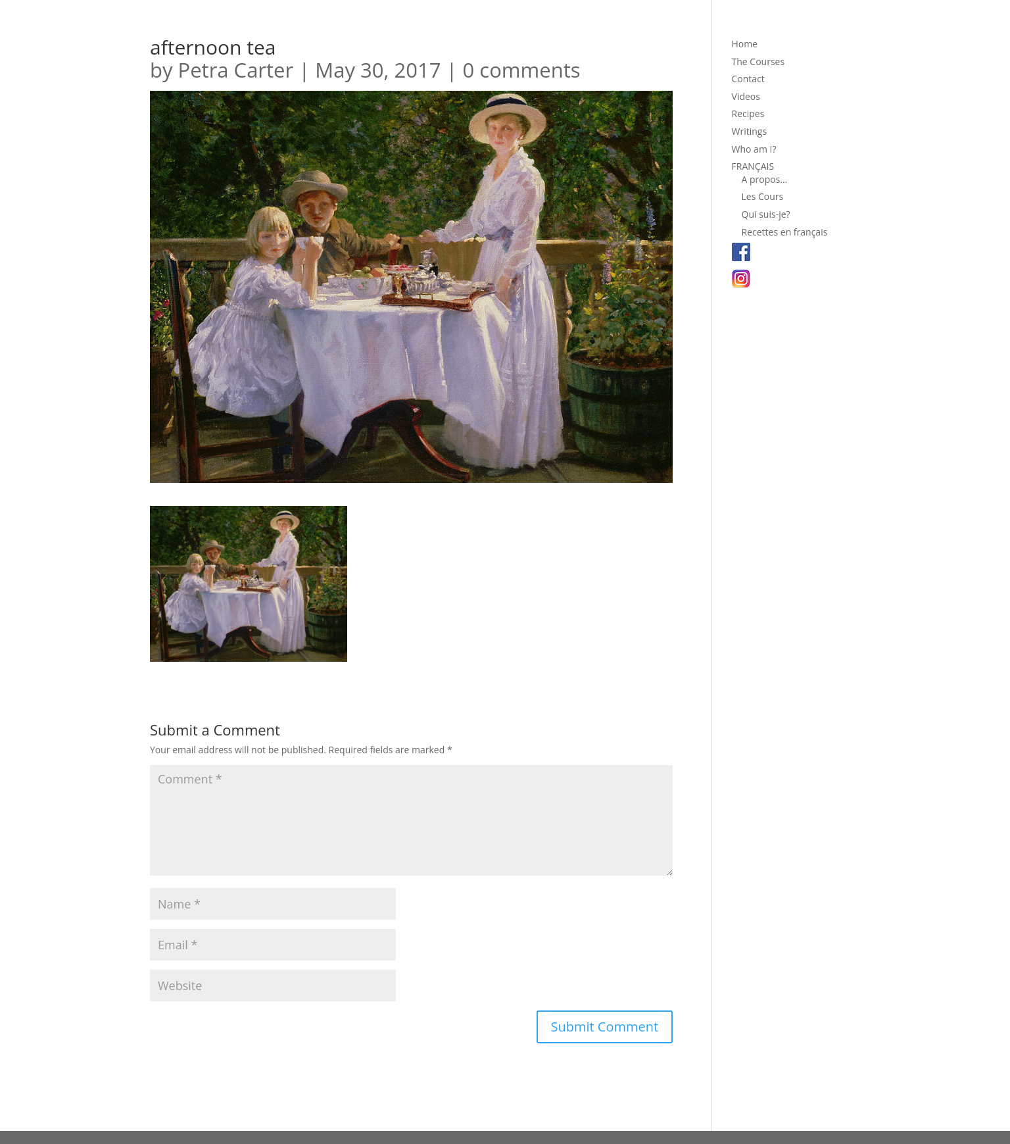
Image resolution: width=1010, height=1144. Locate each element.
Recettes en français (785, 232)
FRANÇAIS (753, 166)
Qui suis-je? (766, 214)
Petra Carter (236, 70)
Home (745, 43)
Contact (748, 78)
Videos (746, 96)
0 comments (522, 70)
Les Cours (763, 196)
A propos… (765, 179)
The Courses (758, 61)
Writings (749, 131)
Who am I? (754, 149)
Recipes (748, 113)
